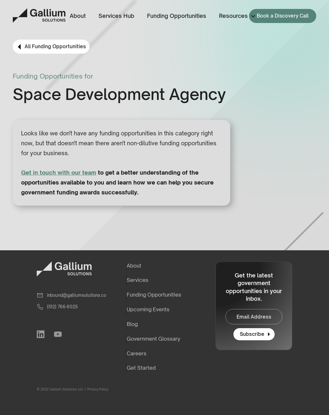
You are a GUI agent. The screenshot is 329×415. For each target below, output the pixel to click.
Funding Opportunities (176, 15)
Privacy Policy (97, 389)
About (78, 15)
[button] (236, 16)
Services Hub (116, 15)
